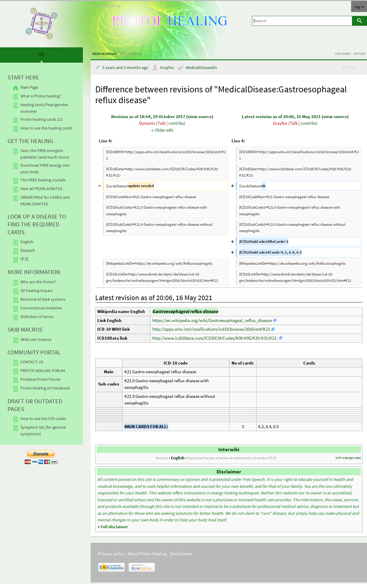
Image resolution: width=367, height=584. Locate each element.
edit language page (348, 458)
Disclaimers (181, 553)
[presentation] (41, 57)
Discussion (130, 54)
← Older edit (162, 130)
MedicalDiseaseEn (201, 67)
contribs (176, 123)
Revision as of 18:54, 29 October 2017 (148, 116)
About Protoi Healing (147, 553)
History (359, 54)
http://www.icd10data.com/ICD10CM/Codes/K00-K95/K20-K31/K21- (215, 338)
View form (342, 54)
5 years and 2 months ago (125, 67)
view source (200, 116)
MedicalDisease (104, 54)
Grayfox (167, 67)
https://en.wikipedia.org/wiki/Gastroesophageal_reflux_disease (212, 320)
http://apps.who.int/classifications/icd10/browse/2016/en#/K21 (211, 329)
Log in (359, 6)
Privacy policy (111, 553)
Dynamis (147, 123)
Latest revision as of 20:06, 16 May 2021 (281, 116)
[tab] (41, 55)
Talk (161, 123)
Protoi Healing (107, 5)
